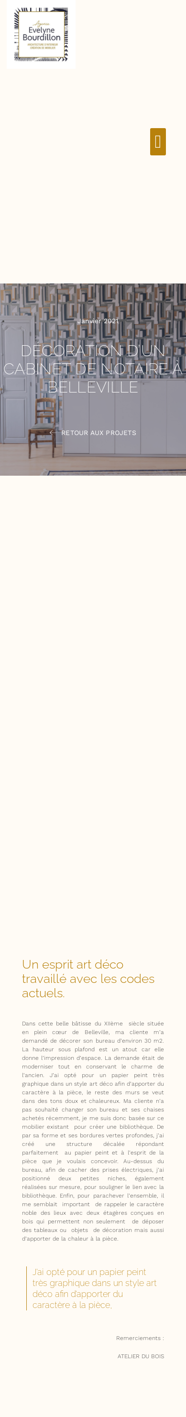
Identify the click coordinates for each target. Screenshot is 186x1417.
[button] (158, 141)
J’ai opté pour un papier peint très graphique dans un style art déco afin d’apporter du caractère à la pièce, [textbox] (95, 1288)
